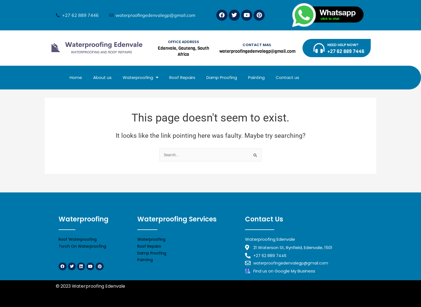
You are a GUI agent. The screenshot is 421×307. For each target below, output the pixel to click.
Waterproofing (140, 77)
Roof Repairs (182, 77)
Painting (256, 77)
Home (76, 77)
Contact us (287, 77)
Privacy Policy (141, 286)
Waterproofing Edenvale (239, 293)
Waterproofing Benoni (188, 293)
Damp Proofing (221, 77)
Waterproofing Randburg (135, 293)
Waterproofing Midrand (82, 293)
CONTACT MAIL (257, 44)
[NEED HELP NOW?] (319, 48)
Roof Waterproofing (79, 238)
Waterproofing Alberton (293, 293)
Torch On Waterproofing (84, 245)
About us (102, 77)
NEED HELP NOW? (343, 44)
